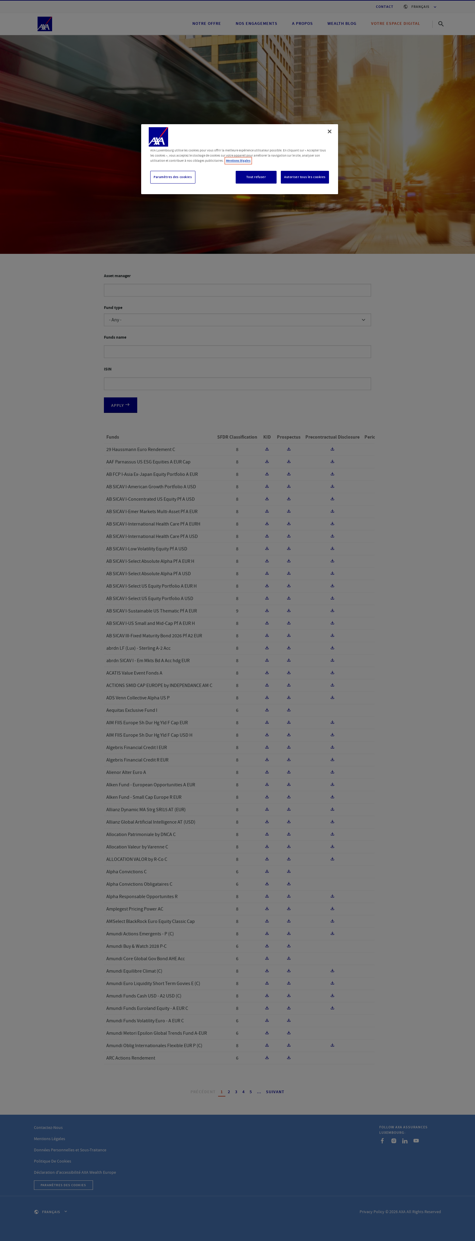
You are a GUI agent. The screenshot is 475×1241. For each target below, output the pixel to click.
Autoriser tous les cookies (305, 177)
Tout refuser (256, 177)
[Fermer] (329, 131)
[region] (239, 159)
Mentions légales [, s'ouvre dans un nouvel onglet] (238, 160)
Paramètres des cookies (173, 177)
